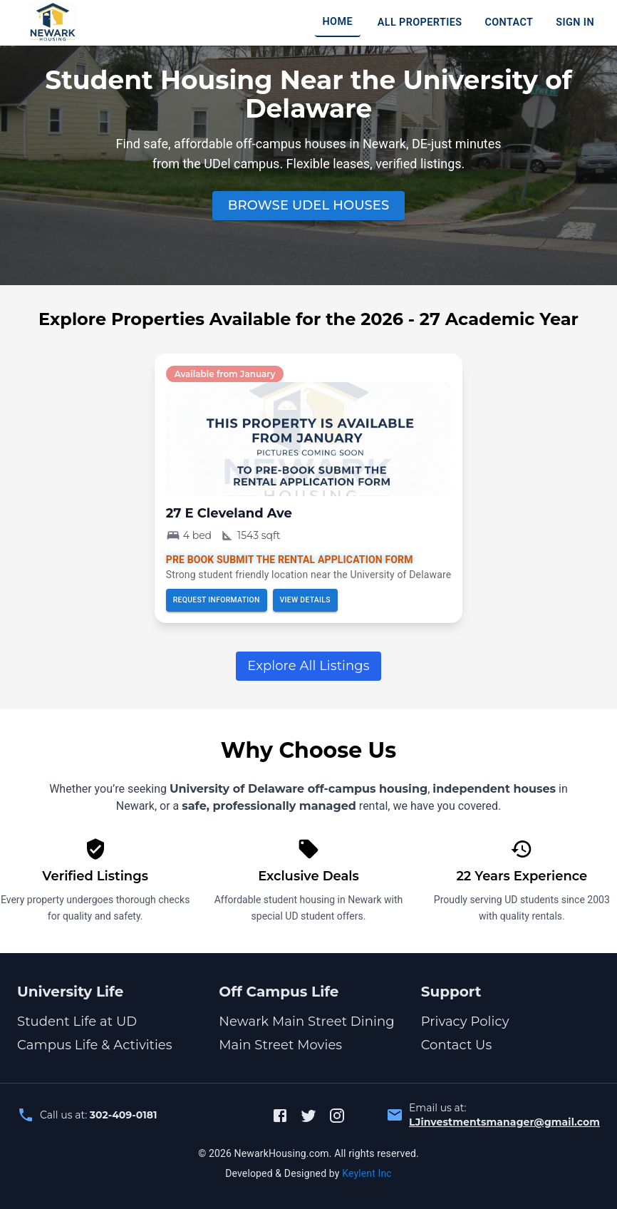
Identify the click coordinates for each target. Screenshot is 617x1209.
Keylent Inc (367, 1173)
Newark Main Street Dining (306, 1021)
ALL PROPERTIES (420, 22)
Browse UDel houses (308, 205)
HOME (337, 22)
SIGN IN (575, 22)
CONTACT (508, 22)
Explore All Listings (308, 666)
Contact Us (456, 1045)
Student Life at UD (77, 1021)
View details (305, 599)
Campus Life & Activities (94, 1045)
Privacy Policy (465, 1021)
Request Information (216, 599)
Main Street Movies (280, 1045)
